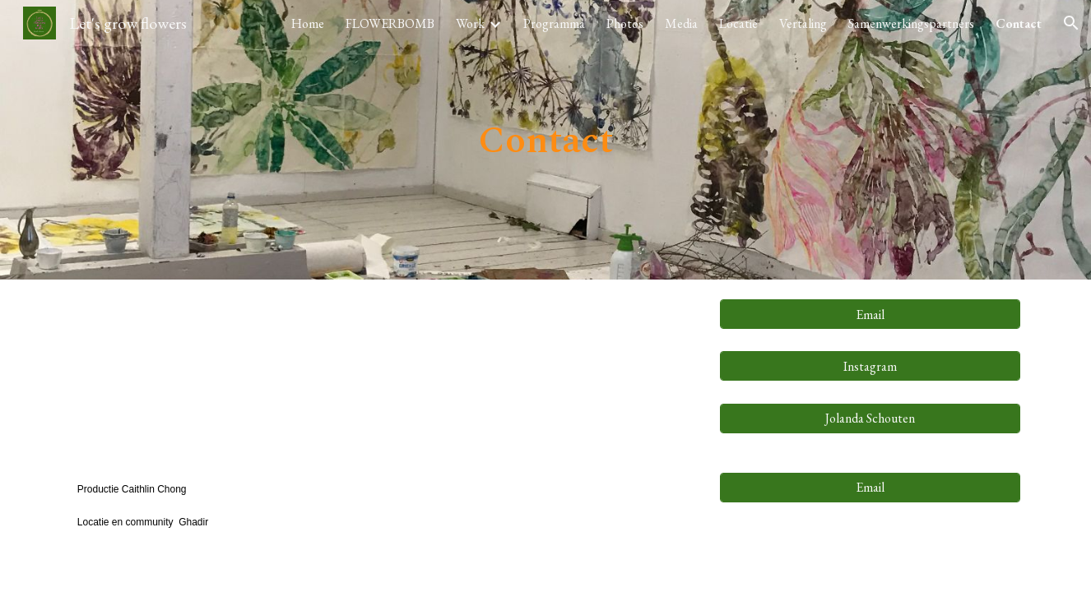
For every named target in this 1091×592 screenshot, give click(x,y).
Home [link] (307, 23)
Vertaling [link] (803, 23)
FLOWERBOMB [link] (390, 23)
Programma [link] (554, 23)
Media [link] (681, 23)
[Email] (870, 314)
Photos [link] (624, 23)
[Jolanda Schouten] (870, 418)
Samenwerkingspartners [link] (911, 23)
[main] (545, 140)
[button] (1071, 23)
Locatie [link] (738, 23)
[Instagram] (870, 366)
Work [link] (470, 23)
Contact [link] (1019, 23)
